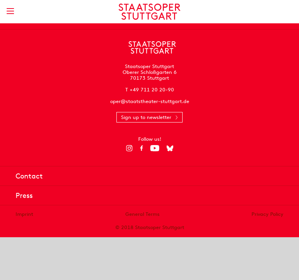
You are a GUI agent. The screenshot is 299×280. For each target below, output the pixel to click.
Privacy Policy (267, 214)
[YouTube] (154, 148)
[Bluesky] (170, 148)
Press (24, 195)
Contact (29, 176)
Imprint (24, 214)
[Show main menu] (10, 11)
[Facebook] (141, 148)
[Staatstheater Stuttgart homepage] (150, 12)
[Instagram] (129, 148)
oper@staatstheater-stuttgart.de (149, 101)
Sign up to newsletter (146, 117)
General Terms (142, 214)
